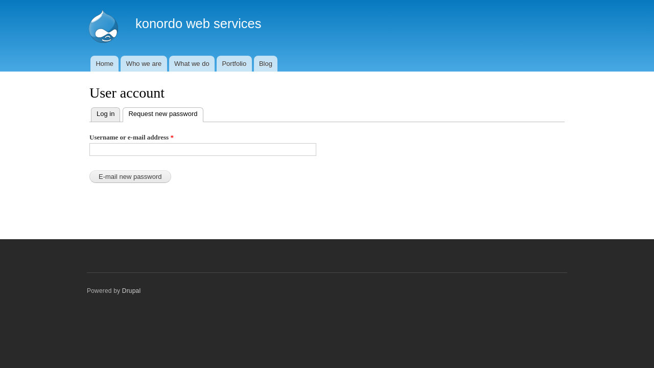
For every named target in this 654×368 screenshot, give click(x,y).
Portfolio (234, 63)
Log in (105, 114)
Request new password (165, 113)
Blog (265, 63)
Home (104, 63)
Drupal (131, 290)
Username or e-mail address (131, 137)
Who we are (143, 63)
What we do (191, 63)
